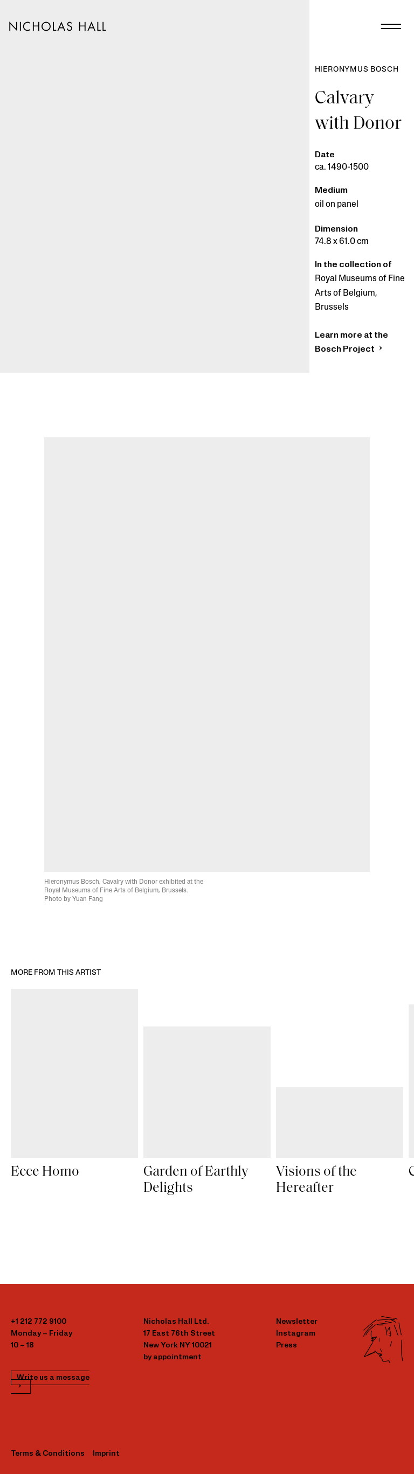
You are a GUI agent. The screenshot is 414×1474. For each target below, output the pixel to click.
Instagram (295, 1334)
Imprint (106, 1454)
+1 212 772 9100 (38, 1322)
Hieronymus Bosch (357, 70)
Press (286, 1346)
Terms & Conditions (48, 1454)
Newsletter (297, 1322)
